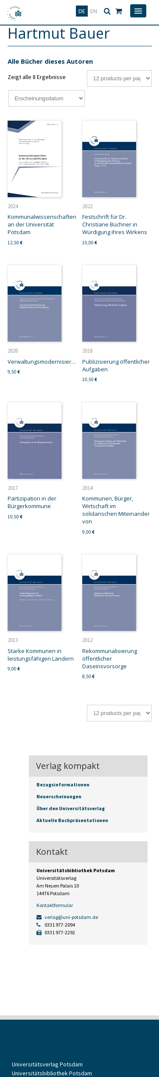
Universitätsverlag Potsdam (47, 1064)
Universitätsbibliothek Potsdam (52, 1073)
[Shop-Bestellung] (46, 98)
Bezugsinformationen (62, 784)
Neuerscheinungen (58, 796)
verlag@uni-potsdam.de (67, 917)
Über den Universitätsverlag (70, 808)
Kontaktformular (54, 905)
